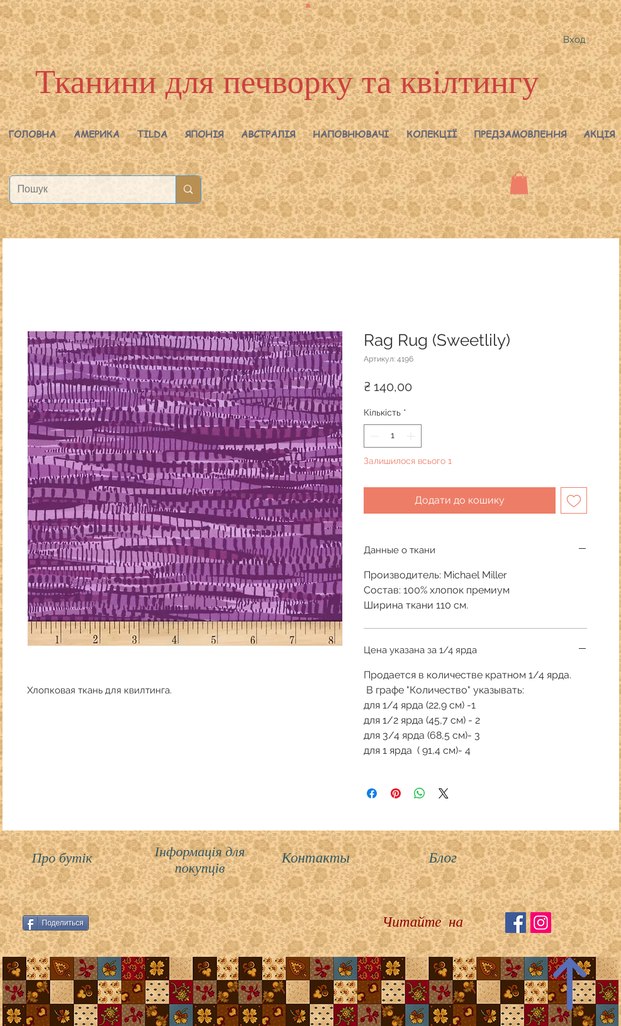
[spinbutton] (392, 436)
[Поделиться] (56, 922)
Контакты (316, 858)
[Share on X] (443, 793)
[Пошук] (84, 189)
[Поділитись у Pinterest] (395, 793)
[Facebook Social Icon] (515, 922)
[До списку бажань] (574, 500)
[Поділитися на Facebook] (371, 793)
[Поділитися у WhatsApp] (419, 793)
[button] (96, 133)
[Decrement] (373, 436)
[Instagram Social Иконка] (540, 922)
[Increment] (412, 436)
